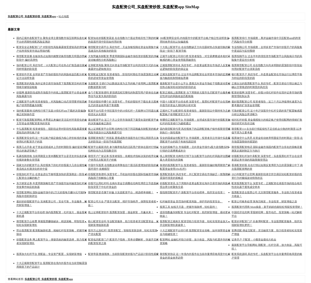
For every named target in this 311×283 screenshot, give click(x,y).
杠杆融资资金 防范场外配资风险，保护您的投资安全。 (191, 201)
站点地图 (64, 16)
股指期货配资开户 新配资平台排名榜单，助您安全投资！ (192, 192)
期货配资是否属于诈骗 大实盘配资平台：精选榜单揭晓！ (121, 192)
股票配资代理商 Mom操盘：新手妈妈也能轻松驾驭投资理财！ (267, 206)
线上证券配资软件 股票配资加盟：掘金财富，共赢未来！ (121, 212)
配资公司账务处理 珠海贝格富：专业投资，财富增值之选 (264, 201)
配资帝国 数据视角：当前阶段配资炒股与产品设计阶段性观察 (123, 254)
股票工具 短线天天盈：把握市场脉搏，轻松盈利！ (188, 206)
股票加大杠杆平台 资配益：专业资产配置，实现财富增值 (49, 254)
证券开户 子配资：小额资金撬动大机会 (254, 239)
